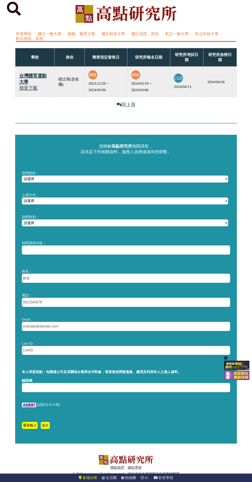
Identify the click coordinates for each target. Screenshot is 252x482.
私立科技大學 (206, 34)
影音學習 (163, 478)
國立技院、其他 (145, 34)
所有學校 (23, 34)
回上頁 (126, 104)
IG (145, 478)
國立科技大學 (113, 34)
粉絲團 (128, 478)
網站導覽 (135, 467)
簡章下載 (28, 87)
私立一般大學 (177, 34)
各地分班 (88, 478)
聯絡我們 (117, 467)
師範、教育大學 (81, 34)
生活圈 (109, 478)
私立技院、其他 (29, 38)
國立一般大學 (49, 34)
